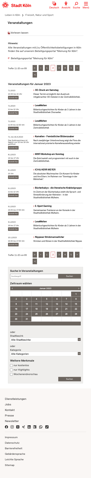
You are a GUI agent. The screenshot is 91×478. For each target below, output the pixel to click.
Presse (9, 415)
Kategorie (45, 348)
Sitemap (9, 465)
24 (27, 313)
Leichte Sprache (14, 459)
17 (27, 308)
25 (36, 313)
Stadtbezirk (45, 334)
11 (36, 304)
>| (35, 74)
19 (47, 308)
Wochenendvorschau (26, 374)
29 (76, 313)
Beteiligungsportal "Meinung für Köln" (32, 58)
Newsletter (12, 421)
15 (76, 304)
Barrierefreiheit (13, 448)
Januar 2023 (45, 288)
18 (36, 308)
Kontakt (10, 410)
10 (27, 304)
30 (16, 319)
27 (57, 313)
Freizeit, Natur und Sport (39, 15)
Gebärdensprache (15, 454)
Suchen (69, 276)
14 (66, 304)
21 (66, 308)
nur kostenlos (21, 365)
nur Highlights (22, 370)
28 (66, 313)
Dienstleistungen (15, 399)
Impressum (11, 437)
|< (35, 68)
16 (16, 308)
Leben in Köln (12, 15)
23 (16, 313)
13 (57, 304)
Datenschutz (12, 442)
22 (76, 308)
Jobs (8, 404)
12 (47, 304)
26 (47, 313)
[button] (86, 5)
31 (27, 319)
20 (57, 308)
